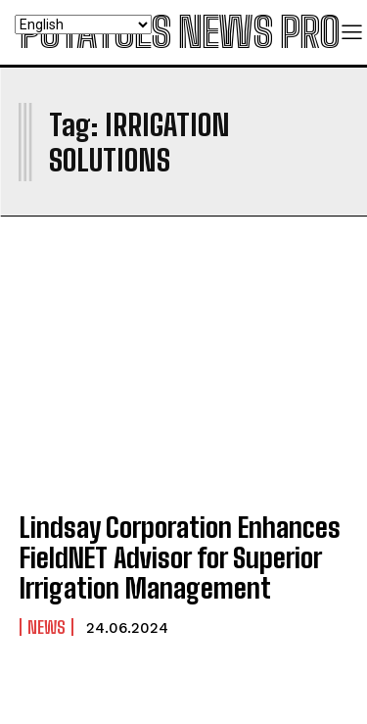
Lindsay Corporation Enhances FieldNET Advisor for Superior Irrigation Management (180, 557)
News (46, 627)
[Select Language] (83, 24)
